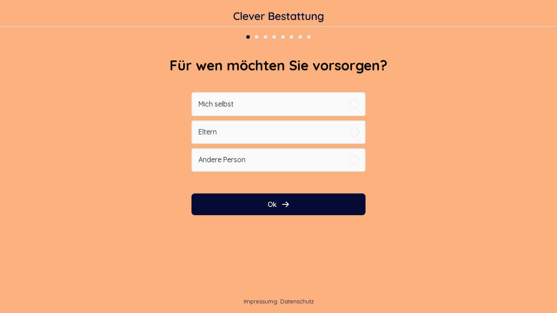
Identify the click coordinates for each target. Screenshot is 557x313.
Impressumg (260, 301)
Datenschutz (297, 301)
